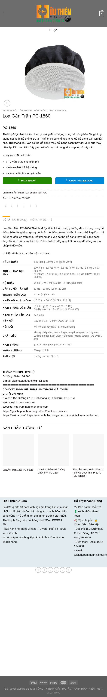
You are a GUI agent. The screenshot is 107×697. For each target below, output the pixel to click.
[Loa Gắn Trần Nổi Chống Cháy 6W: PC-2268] (53, 450)
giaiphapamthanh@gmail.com (30, 380)
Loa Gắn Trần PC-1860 (19, 198)
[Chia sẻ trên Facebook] (12, 206)
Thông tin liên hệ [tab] (39, 219)
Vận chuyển (85, 519)
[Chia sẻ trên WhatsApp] (6, 206)
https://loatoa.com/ (14, 415)
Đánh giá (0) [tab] (19, 219)
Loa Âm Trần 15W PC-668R (18, 469)
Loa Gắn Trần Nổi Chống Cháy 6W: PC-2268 (51, 471)
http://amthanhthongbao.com (31, 406)
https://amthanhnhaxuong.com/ (45, 415)
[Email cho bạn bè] (24, 206)
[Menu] (5, 13)
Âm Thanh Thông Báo (33, 110)
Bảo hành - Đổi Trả (89, 506)
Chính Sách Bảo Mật (86, 524)
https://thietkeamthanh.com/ (81, 415)
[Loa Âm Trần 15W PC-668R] (18, 450)
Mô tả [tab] (6, 219)
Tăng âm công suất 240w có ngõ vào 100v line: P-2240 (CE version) (88, 472)
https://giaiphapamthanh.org (20, 410)
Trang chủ (9, 110)
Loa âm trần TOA (38, 193)
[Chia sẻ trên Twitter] (18, 206)
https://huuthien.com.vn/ (52, 410)
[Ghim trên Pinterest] (30, 206)
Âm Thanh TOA (58, 110)
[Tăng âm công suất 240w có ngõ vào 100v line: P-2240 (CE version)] (88, 450)
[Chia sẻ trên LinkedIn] (36, 206)
